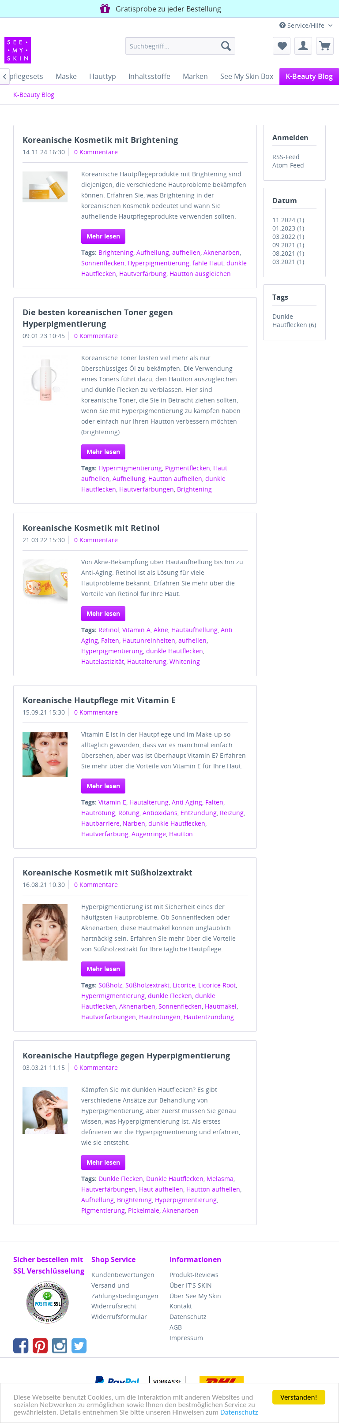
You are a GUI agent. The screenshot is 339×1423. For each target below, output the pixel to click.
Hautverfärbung (142, 273)
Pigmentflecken (187, 468)
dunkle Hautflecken (174, 651)
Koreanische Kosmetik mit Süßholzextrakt (107, 872)
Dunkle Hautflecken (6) (294, 320)
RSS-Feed (286, 157)
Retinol (108, 630)
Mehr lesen (103, 236)
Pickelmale (143, 1210)
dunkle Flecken (170, 995)
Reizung (232, 812)
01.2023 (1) (288, 228)
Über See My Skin (195, 1296)
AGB (176, 1327)
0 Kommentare (96, 152)
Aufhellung (152, 252)
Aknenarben (221, 252)
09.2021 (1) (288, 245)
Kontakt (181, 1306)
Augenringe (149, 834)
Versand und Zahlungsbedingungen (124, 1290)
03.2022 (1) (288, 236)
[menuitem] (180, 46)
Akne (161, 630)
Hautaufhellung (194, 630)
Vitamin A (136, 630)
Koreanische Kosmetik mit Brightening (100, 139)
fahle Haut (207, 263)
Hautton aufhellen (175, 478)
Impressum (186, 1338)
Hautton (181, 834)
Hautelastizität (102, 661)
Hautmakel (221, 1006)
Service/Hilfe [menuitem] (302, 25)
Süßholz (110, 985)
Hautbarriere (100, 823)
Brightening (115, 252)
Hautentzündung (209, 1017)
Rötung (128, 812)
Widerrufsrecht (113, 1306)
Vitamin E (112, 802)
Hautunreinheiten (148, 640)
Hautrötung (98, 812)
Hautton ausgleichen (200, 273)
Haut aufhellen (161, 1189)
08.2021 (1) (288, 253)
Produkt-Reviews (194, 1274)
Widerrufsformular (119, 1316)
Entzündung (199, 812)
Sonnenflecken (102, 263)
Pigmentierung (103, 1210)
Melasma (220, 1178)
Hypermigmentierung (130, 468)
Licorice (184, 985)
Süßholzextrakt (147, 985)
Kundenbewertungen (122, 1274)
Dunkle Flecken (120, 1178)
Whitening (185, 661)
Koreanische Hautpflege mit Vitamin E (99, 700)
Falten (110, 640)
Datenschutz (239, 1412)
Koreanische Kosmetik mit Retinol (91, 527)
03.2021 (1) (288, 261)
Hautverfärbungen (146, 489)
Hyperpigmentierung (158, 263)
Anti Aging (187, 802)
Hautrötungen (160, 1017)
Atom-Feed (288, 165)
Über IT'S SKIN (191, 1285)
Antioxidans (160, 812)
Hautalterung (146, 661)
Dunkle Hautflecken (174, 1178)
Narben (134, 823)
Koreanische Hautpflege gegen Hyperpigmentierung (126, 1055)
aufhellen (186, 252)
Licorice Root (217, 985)
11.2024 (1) (288, 220)
